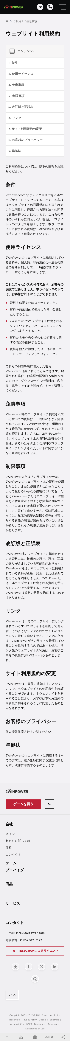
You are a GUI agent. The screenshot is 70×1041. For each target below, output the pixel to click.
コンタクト (13, 854)
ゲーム (11, 863)
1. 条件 (13, 63)
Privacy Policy (29, 1019)
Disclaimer (40, 1024)
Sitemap (54, 1019)
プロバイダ (15, 870)
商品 (9, 884)
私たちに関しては (18, 841)
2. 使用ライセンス (20, 74)
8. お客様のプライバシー (25, 140)
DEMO (49, 1037)
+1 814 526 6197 (31, 940)
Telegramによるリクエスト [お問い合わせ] (35, 951)
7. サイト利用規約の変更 (25, 129)
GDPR (29, 1024)
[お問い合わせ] (40, 7)
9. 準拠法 (14, 151)
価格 (9, 847)
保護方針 (24, 732)
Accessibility (17, 1024)
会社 (9, 824)
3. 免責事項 (16, 85)
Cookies (43, 1019)
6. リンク (14, 118)
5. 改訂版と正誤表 (20, 107)
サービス (13, 903)
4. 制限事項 (16, 96)
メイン (10, 834)
